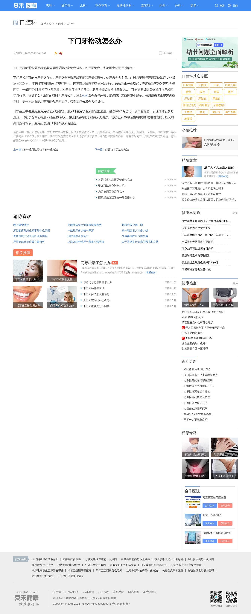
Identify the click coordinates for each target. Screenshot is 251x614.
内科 (162, 5)
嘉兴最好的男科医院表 (123, 564)
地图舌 (188, 118)
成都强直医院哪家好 (79, 570)
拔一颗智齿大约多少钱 (135, 230)
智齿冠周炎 (189, 105)
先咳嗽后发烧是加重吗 (201, 570)
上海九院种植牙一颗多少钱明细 (86, 241)
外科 (178, 5)
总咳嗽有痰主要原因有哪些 (47, 570)
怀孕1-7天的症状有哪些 (197, 414)
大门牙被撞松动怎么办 (96, 300)
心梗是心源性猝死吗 (195, 408)
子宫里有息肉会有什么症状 (197, 322)
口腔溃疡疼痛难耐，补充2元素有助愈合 (219, 142)
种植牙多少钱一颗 (132, 224)
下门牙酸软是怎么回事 (96, 306)
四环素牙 (204, 105)
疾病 (31, 5)
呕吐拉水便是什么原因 (201, 559)
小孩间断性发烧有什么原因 (101, 559)
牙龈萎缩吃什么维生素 (135, 236)
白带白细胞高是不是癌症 (135, 559)
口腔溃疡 (188, 85)
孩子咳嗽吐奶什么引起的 (168, 559)
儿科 (83, 5)
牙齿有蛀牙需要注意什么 (196, 269)
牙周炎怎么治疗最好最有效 (29, 241)
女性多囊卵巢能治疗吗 (198, 338)
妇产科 (65, 5)
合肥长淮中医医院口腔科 (217, 532)
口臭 (216, 85)
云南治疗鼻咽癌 (72, 559)
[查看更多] (151, 272)
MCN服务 (73, 591)
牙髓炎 (202, 98)
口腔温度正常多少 (78, 236)
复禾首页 (46, 23)
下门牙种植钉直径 (93, 288)
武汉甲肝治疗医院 (42, 576)
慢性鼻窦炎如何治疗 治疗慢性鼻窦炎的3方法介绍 (206, 220)
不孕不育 (101, 5)
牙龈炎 (216, 98)
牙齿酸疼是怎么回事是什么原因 (31, 230)
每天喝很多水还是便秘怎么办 (115, 179)
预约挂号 (225, 505)
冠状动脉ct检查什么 (68, 564)
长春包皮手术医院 (172, 570)
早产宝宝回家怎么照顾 (109, 570)
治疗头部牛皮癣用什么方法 (142, 570)
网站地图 (133, 591)
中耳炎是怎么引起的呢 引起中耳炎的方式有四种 (206, 234)
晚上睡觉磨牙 (21, 224)
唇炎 (202, 111)
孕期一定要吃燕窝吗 (195, 419)
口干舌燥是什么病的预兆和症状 (140, 241)
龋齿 (188, 91)
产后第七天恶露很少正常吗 (197, 241)
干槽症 (188, 111)
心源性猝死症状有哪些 (197, 391)
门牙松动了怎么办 (96, 263)
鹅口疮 (216, 111)
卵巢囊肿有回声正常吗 (195, 348)
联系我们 (88, 591)
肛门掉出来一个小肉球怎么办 (201, 374)
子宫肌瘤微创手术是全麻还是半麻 (205, 327)
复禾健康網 (149, 591)
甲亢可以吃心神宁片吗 (111, 185)
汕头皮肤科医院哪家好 (154, 564)
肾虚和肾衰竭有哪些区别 (196, 255)
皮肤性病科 (124, 5)
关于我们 (58, 591)
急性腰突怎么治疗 (42, 564)
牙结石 (188, 98)
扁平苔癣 (230, 111)
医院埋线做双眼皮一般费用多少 (116, 197)
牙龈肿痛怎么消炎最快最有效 (85, 224)
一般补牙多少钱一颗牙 (81, 230)
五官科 (145, 5)
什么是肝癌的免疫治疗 (70, 576)
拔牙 (202, 91)
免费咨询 (209, 505)
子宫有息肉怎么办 (192, 332)
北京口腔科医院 (212, 515)
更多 (235, 212)
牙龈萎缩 (218, 105)
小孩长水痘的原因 (95, 564)
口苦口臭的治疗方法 (117, 149)
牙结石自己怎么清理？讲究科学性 (201, 194)
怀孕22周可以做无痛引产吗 (198, 248)
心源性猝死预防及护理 (197, 397)
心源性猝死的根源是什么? (199, 385)
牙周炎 (202, 85)
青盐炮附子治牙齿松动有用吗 (30, 236)
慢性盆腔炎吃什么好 (193, 343)
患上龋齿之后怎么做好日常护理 (200, 262)
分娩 (85, 95)
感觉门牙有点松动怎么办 (97, 282)
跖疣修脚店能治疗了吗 (197, 369)
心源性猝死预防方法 (195, 402)
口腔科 (28, 22)
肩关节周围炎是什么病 (111, 191)
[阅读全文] (223, 176)
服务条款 (103, 591)
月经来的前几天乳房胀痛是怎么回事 (203, 311)
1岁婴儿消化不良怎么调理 (186, 564)
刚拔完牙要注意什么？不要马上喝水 (203, 188)
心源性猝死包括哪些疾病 (198, 380)
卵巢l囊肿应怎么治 (192, 317)
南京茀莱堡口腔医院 (214, 497)
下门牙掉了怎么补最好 (96, 294)
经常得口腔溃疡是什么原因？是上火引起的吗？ (209, 199)
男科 (49, 5)
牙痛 (216, 91)
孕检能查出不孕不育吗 (45, 559)
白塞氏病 (230, 85)
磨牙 (230, 91)
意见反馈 (118, 591)
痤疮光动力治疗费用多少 (196, 227)
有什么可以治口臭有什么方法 (41, 149)
